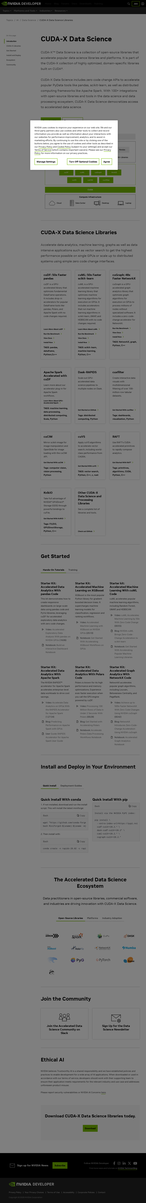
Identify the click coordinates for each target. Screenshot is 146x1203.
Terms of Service (43, 150)
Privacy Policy (45, 146)
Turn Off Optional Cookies (83, 161)
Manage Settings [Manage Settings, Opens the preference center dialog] (46, 161)
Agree (106, 161)
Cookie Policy (64, 146)
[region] (74, 145)
